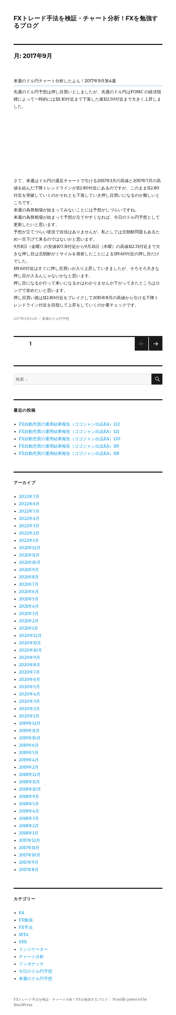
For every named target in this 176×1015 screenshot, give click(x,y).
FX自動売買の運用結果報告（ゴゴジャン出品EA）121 (69, 431)
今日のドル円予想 (35, 971)
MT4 (23, 934)
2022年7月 (29, 496)
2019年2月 (29, 767)
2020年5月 (29, 686)
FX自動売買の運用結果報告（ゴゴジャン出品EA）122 (69, 424)
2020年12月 (30, 635)
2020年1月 (29, 715)
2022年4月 (29, 518)
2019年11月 (29, 730)
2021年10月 (30, 562)
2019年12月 (29, 723)
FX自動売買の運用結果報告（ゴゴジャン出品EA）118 (69, 453)
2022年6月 (29, 503)
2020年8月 (29, 664)
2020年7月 (29, 672)
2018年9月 (29, 796)
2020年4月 (29, 694)
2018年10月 (30, 789)
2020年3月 (29, 701)
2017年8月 (29, 869)
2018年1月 (28, 833)
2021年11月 (29, 555)
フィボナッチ (31, 963)
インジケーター (33, 949)
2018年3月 (29, 818)
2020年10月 (30, 650)
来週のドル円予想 (55, 318)
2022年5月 (29, 511)
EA (21, 912)
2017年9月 (29, 862)
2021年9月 (29, 569)
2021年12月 (29, 547)
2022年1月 (29, 540)
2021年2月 (29, 620)
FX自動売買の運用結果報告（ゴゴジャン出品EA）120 (69, 438)
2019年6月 (29, 745)
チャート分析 (31, 956)
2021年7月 (29, 584)
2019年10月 (30, 737)
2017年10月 (29, 854)
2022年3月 (29, 525)
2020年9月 (29, 657)
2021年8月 (29, 576)
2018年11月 (29, 781)
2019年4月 (29, 759)
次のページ (154, 350)
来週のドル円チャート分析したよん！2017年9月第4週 (65, 80)
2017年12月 (29, 840)
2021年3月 (29, 613)
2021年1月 (28, 628)
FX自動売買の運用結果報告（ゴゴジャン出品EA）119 (69, 446)
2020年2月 (29, 708)
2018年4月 (29, 811)
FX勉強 (26, 920)
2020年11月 (30, 642)
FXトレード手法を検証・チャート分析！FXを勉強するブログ (61, 999)
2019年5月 (29, 752)
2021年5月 (29, 598)
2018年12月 (30, 774)
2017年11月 (29, 847)
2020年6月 (29, 679)
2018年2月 (29, 825)
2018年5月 (29, 803)
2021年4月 (29, 606)
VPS (23, 941)
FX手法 (26, 927)
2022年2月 (29, 533)
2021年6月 (29, 591)
